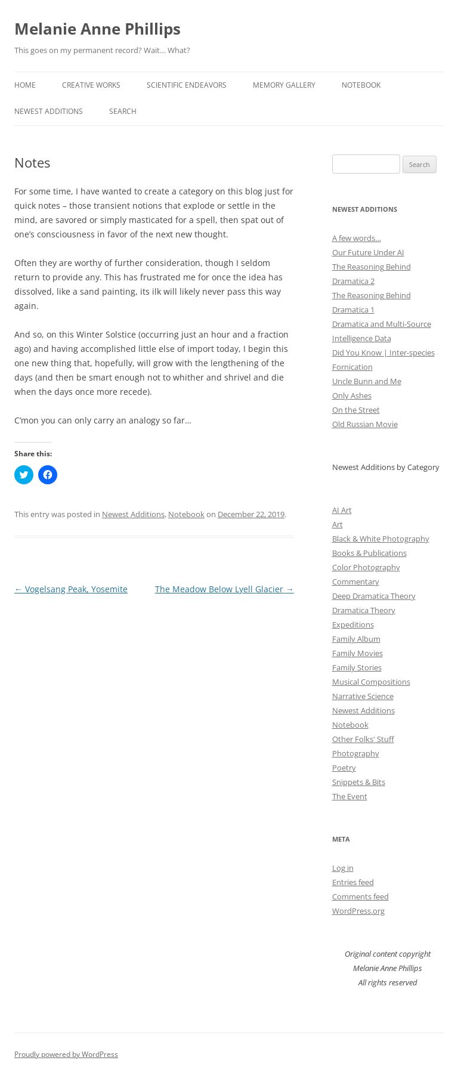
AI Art (342, 510)
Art (337, 524)
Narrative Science (363, 696)
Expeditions (353, 624)
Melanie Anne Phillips (97, 28)
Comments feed (360, 896)
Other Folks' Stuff (363, 739)
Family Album (356, 638)
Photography (355, 753)
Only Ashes (352, 395)
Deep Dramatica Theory (374, 595)
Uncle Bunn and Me (366, 381)
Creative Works (91, 85)
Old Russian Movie (365, 424)
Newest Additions (48, 111)
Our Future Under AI (368, 252)
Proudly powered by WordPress (66, 1054)
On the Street (356, 409)
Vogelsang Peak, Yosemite (71, 589)
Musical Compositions (371, 681)
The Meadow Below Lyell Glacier (224, 589)
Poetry (344, 767)
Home (25, 85)
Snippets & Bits (358, 782)
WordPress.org (358, 910)
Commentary (355, 581)
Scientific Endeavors (187, 85)
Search (123, 111)
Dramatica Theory (363, 610)
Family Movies (357, 653)
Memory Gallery (284, 85)
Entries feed (353, 882)
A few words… (356, 238)
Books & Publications (369, 553)
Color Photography (366, 567)
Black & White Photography (380, 538)
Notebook (361, 85)
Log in (343, 867)
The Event (349, 796)
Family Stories (357, 667)
